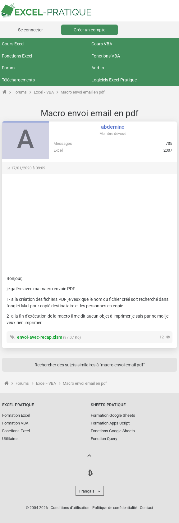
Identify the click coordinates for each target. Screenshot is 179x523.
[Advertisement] (89, 221)
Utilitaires (10, 438)
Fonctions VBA (105, 55)
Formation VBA (15, 423)
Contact (146, 508)
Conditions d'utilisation (70, 508)
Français (86, 491)
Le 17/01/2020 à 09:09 (26, 168)
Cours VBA (101, 43)
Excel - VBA (44, 92)
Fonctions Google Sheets (113, 431)
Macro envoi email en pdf (83, 92)
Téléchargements (18, 79)
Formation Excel (16, 415)
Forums (20, 92)
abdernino (113, 127)
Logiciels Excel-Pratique (114, 79)
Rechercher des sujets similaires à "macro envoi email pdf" (89, 364)
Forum (8, 67)
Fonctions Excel (17, 55)
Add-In (97, 67)
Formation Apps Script (110, 423)
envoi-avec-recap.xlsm (39, 337)
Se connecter (30, 29)
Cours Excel (13, 43)
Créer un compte (89, 29)
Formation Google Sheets (113, 415)
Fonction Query (104, 438)
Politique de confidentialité (114, 508)
